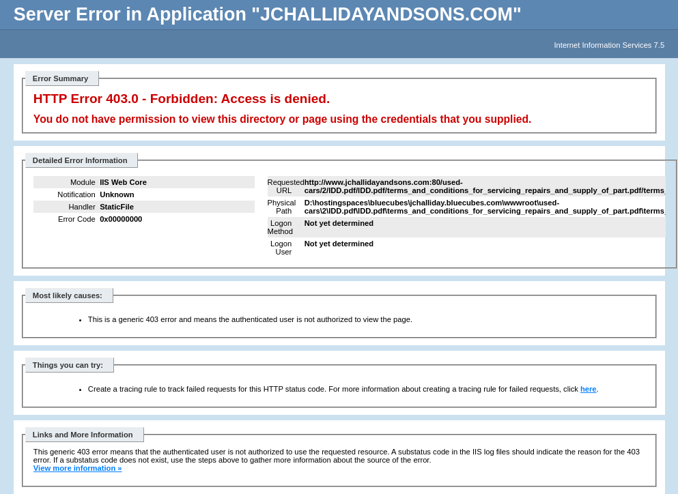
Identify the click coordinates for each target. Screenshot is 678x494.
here (588, 389)
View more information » (77, 468)
